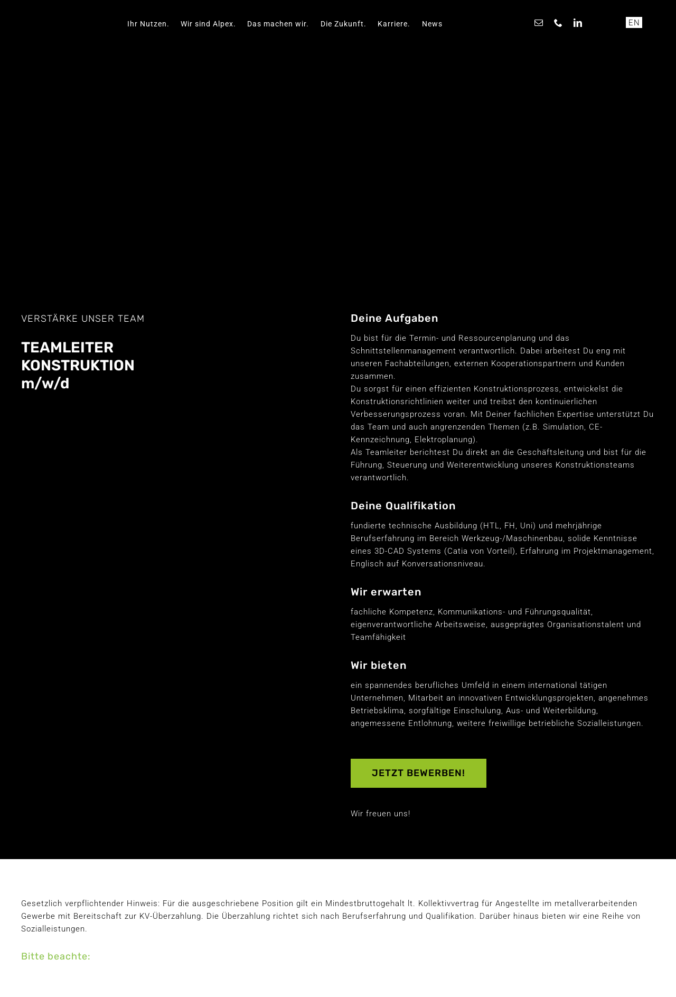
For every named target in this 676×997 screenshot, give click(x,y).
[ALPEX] (70, 9)
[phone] (558, 22)
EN (634, 22)
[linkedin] (578, 22)
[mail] (538, 22)
